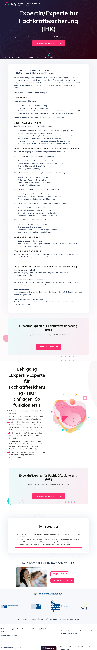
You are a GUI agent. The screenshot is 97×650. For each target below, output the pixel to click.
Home (5, 57)
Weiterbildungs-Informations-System (60, 619)
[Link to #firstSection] (49, 54)
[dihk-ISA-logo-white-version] (22, 3)
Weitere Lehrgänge (14, 57)
